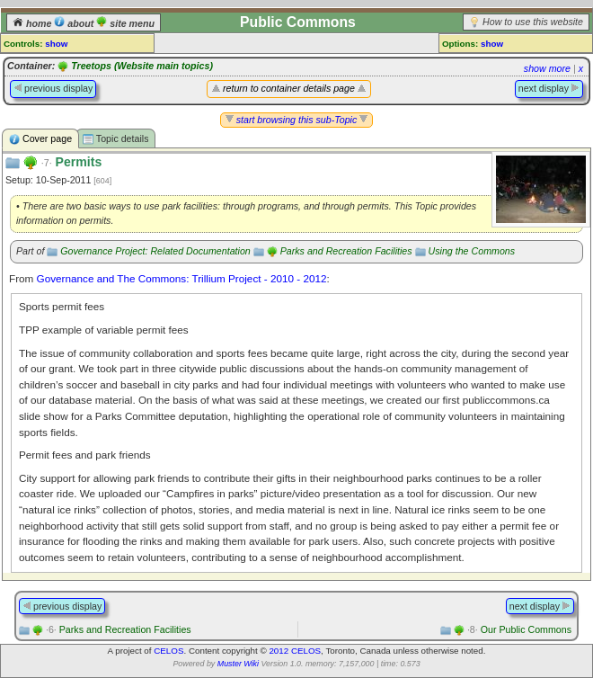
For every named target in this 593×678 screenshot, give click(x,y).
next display (549, 88)
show (56, 44)
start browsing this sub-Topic (297, 119)
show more (547, 68)
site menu (125, 23)
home (33, 23)
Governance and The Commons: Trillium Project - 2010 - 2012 (182, 278)
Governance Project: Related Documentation (155, 250)
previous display (53, 88)
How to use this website (532, 21)
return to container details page (289, 88)
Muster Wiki (238, 663)
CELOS (168, 651)
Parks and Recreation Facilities (346, 250)
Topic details (115, 139)
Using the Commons (472, 250)
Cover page (40, 139)
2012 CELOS (295, 651)
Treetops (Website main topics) (142, 65)
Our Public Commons (519, 629)
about (75, 23)
